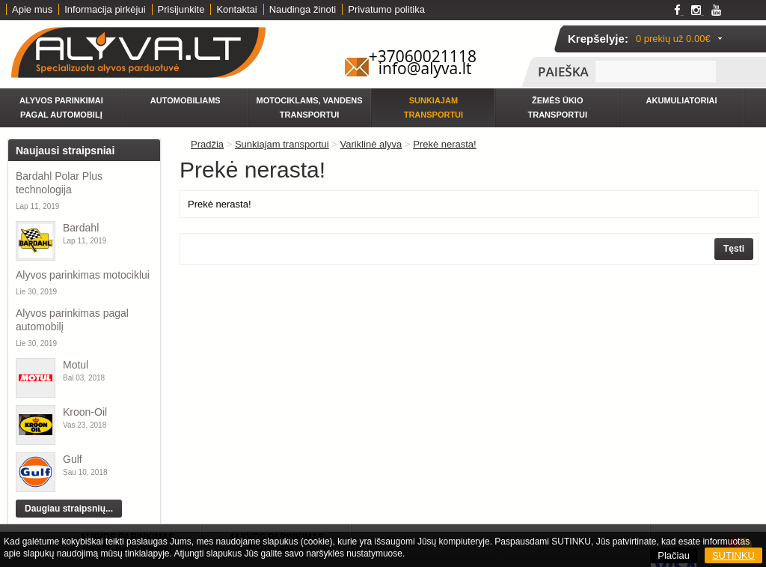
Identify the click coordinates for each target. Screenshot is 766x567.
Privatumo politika (386, 9)
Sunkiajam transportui (433, 107)
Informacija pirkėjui (104, 9)
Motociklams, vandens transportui (310, 107)
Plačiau (674, 555)
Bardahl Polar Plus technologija (59, 182)
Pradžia (207, 144)
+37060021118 (423, 56)
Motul (75, 365)
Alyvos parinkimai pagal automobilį (61, 107)
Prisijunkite (181, 9)
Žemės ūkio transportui (557, 107)
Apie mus (32, 9)
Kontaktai (236, 9)
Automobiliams (185, 100)
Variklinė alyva (371, 144)
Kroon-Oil (85, 412)
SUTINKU (733, 555)
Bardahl (81, 228)
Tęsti (733, 248)
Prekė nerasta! (445, 144)
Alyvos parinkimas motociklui (83, 275)
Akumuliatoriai (681, 100)
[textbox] (655, 71)
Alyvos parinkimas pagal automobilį (72, 320)
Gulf (72, 459)
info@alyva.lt (425, 68)
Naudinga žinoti (303, 9)
